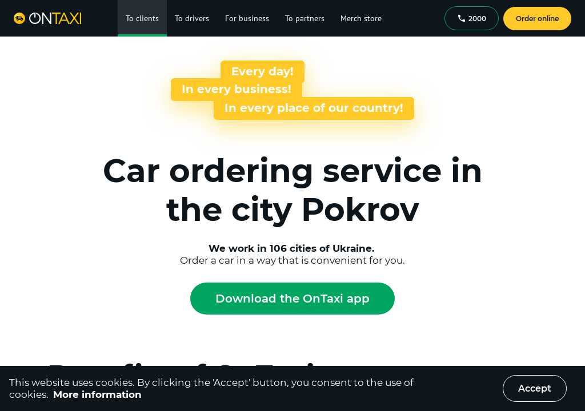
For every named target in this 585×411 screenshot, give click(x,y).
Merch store (361, 18)
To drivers (192, 18)
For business (247, 18)
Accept (534, 388)
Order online (537, 18)
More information (97, 394)
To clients (142, 18)
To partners (304, 18)
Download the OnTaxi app (292, 298)
